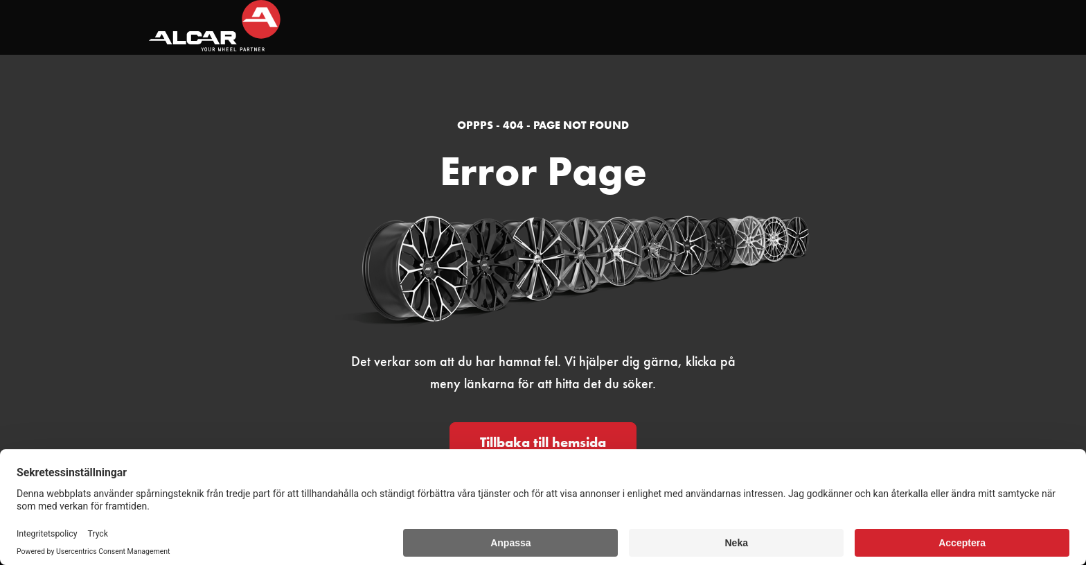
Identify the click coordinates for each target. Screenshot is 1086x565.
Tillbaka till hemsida (543, 442)
